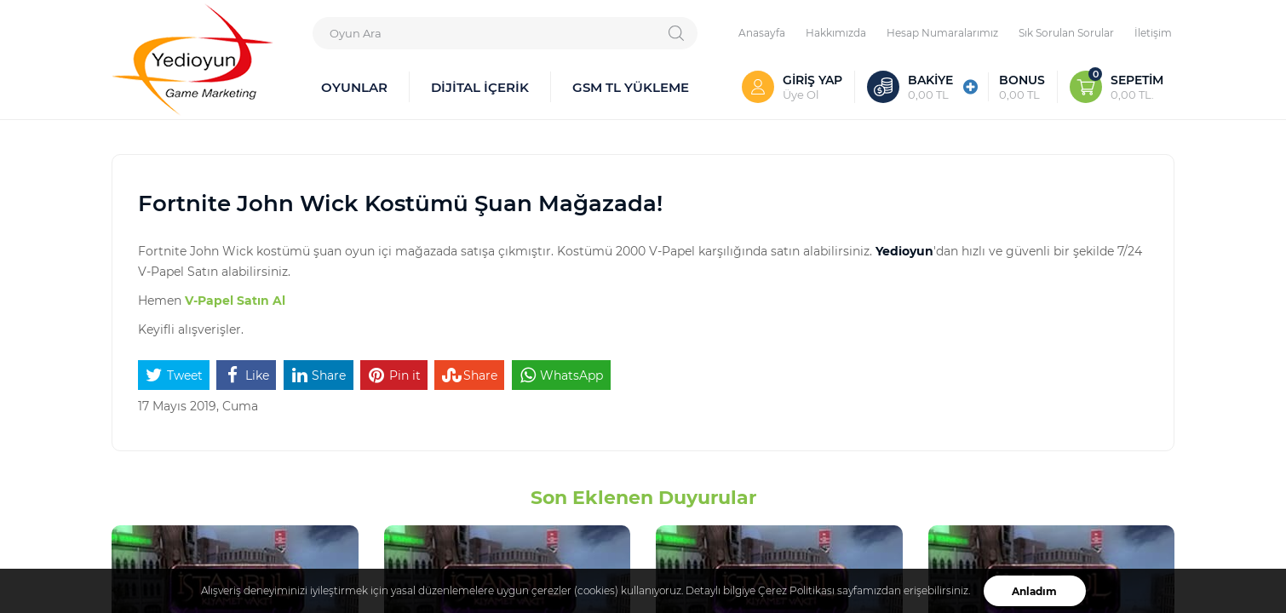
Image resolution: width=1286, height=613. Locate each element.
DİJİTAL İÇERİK (480, 86)
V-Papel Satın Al (235, 300)
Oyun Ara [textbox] (356, 33)
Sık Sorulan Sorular (1066, 32)
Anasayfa (761, 32)
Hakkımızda (836, 32)
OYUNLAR (354, 86)
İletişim (1153, 32)
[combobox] (505, 33)
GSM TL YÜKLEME (630, 86)
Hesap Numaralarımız (942, 32)
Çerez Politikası (796, 590)
